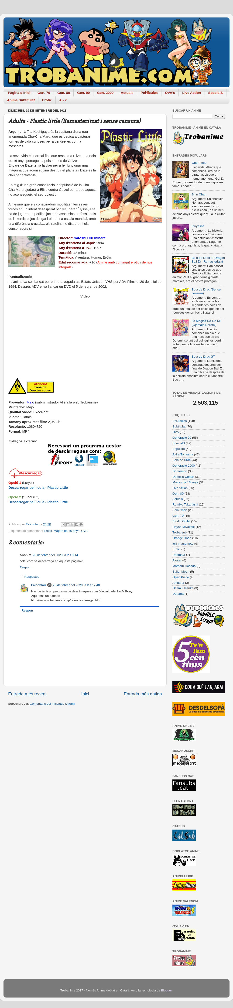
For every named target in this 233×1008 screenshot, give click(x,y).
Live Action (191, 93)
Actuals (127, 93)
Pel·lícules (149, 93)
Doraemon (179, 471)
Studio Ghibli (181, 521)
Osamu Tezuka (182, 588)
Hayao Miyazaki (183, 527)
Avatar (177, 560)
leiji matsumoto (182, 543)
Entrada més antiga (143, 693)
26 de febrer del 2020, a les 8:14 (55, 555)
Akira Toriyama (182, 454)
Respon (25, 567)
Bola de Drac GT (203, 356)
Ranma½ (178, 555)
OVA (84, 531)
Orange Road (181, 538)
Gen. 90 (83, 93)
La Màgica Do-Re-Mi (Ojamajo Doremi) (206, 322)
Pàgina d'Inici (19, 93)
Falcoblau (38, 585)
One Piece (199, 162)
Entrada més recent (27, 693)
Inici (85, 693)
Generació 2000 (183, 465)
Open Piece (180, 577)
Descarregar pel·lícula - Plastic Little (38, 487)
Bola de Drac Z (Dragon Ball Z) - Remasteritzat (208, 259)
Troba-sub (179, 532)
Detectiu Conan (183, 476)
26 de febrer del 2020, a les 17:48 (76, 585)
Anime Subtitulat (21, 100)
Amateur (178, 582)
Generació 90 (181, 437)
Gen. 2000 (105, 93)
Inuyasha (198, 226)
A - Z (63, 100)
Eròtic (47, 100)
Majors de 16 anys (66, 531)
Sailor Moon (180, 571)
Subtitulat (178, 426)
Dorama (178, 593)
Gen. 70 (44, 93)
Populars (178, 449)
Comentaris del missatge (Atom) (52, 703)
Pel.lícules (179, 421)
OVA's (170, 93)
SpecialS (215, 93)
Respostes (31, 577)
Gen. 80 (63, 93)
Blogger (166, 990)
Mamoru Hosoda (184, 566)
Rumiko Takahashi (185, 504)
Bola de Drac (181, 460)
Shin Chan (199, 194)
